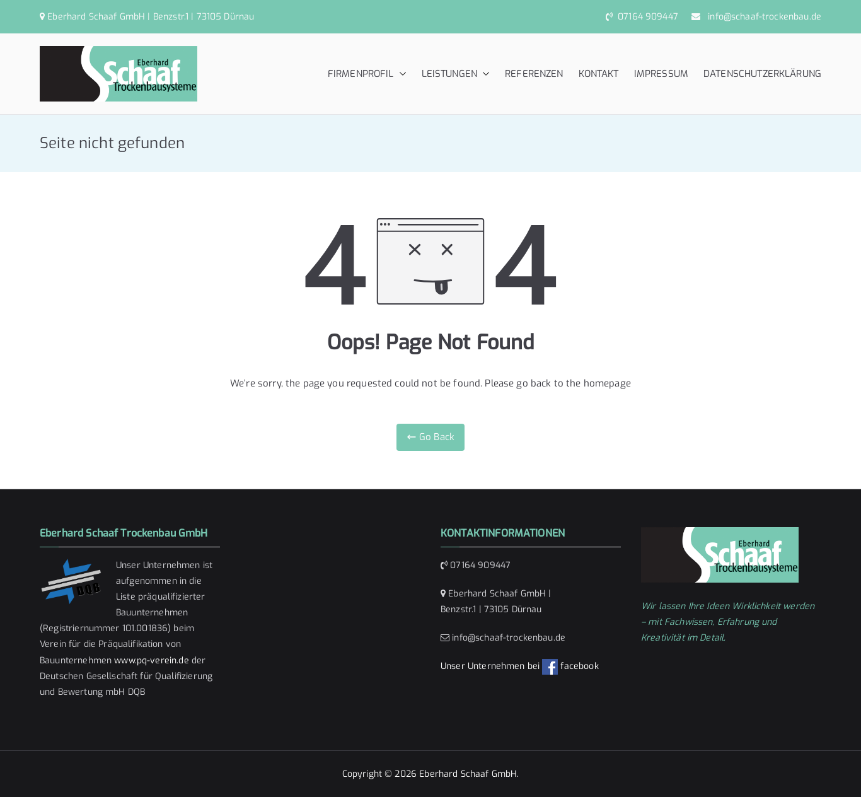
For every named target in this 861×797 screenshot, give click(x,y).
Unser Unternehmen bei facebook (520, 666)
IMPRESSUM (661, 73)
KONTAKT (599, 73)
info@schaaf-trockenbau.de (762, 17)
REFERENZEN (534, 73)
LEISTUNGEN (456, 74)
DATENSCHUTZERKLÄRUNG (762, 73)
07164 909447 (647, 17)
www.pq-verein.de (151, 660)
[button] (400, 74)
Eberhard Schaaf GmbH (468, 774)
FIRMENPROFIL (367, 74)
